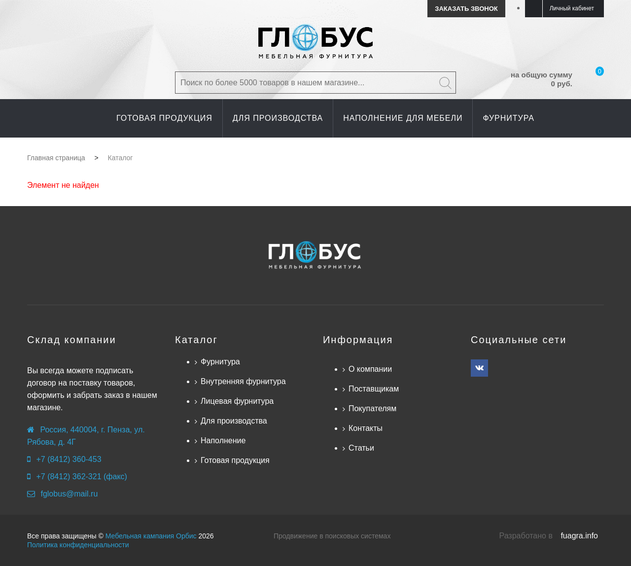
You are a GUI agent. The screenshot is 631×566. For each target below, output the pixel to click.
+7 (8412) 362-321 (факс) (81, 476)
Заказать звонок (466, 8)
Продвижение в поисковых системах (332, 536)
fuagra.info (579, 535)
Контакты (366, 428)
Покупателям (372, 408)
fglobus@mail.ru (69, 494)
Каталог (196, 339)
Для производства (234, 421)
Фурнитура (220, 361)
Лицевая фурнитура (237, 401)
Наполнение (223, 440)
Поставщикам (374, 389)
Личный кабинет (572, 8)
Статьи (361, 448)
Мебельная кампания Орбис (151, 536)
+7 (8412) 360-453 (68, 459)
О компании (370, 369)
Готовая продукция (235, 460)
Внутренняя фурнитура (243, 381)
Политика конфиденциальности (78, 545)
